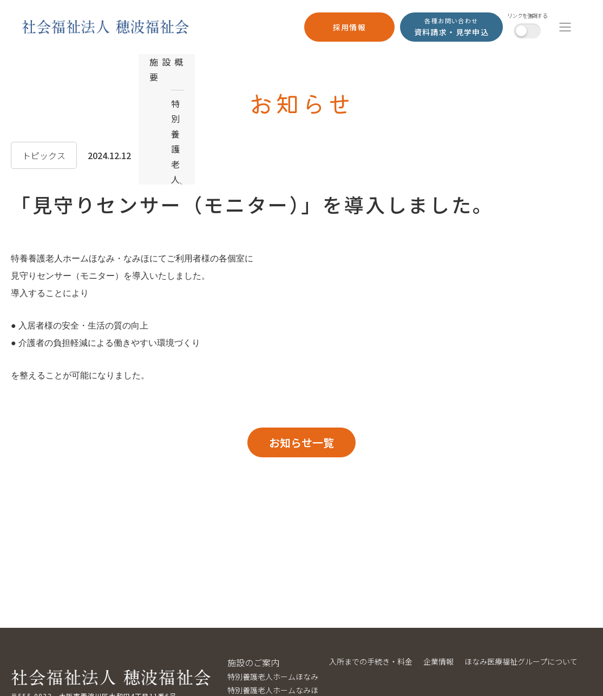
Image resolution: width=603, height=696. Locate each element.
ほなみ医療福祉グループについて (521, 661)
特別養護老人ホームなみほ (272, 690)
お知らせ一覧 (301, 442)
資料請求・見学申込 (451, 26)
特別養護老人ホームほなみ (272, 676)
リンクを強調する (527, 15)
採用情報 (349, 27)
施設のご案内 (253, 662)
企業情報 (438, 661)
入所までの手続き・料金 (370, 661)
